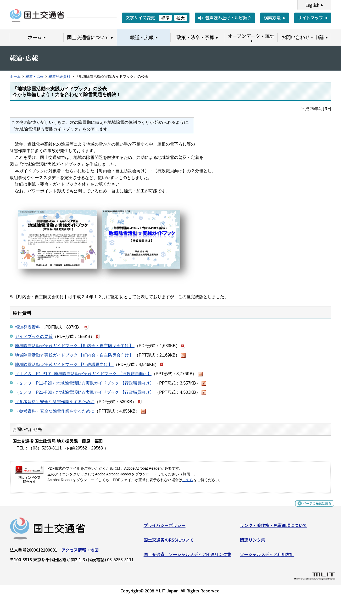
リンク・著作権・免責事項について (273, 527)
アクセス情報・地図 (80, 552)
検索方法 (272, 17)
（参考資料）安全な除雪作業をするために (54, 401)
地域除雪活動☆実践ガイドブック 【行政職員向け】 (64, 364)
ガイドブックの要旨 (34, 336)
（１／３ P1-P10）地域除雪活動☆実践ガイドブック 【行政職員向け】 (83, 373)
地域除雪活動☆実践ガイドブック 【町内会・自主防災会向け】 (75, 345)
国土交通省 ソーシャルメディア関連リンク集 (187, 556)
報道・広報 (34, 77)
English (312, 5)
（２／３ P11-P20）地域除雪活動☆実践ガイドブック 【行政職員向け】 (85, 383)
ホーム (15, 77)
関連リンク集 (252, 542)
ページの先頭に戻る (313, 508)
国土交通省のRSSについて (169, 542)
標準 (165, 18)
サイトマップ (310, 17)
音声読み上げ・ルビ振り (228, 17)
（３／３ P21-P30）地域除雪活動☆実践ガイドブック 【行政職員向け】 (85, 392)
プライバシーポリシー (165, 527)
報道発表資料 (59, 77)
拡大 (180, 18)
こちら (187, 480)
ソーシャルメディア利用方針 (267, 556)
